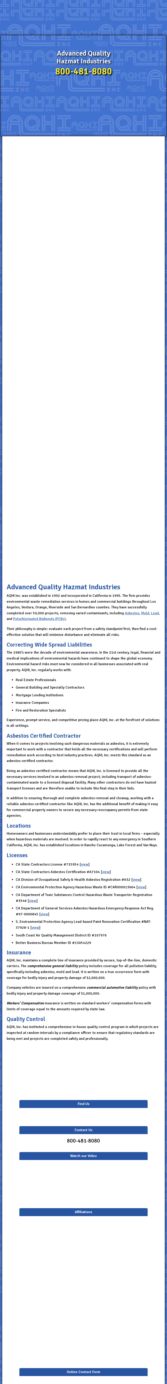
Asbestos (132, 613)
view (84, 864)
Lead (155, 613)
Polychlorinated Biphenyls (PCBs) (39, 619)
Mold (145, 613)
